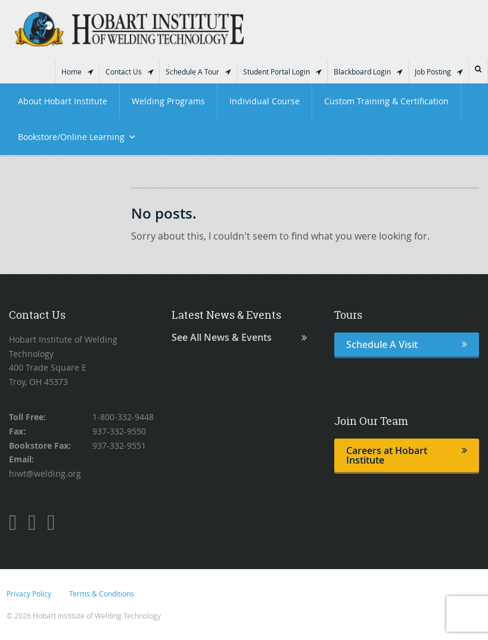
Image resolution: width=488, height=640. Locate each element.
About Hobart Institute (62, 101)
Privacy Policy (29, 593)
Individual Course (264, 101)
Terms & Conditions (101, 593)
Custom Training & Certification (386, 101)
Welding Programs (168, 101)
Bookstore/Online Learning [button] (77, 137)
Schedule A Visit (406, 344)
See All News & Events (239, 338)
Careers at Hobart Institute (406, 455)
